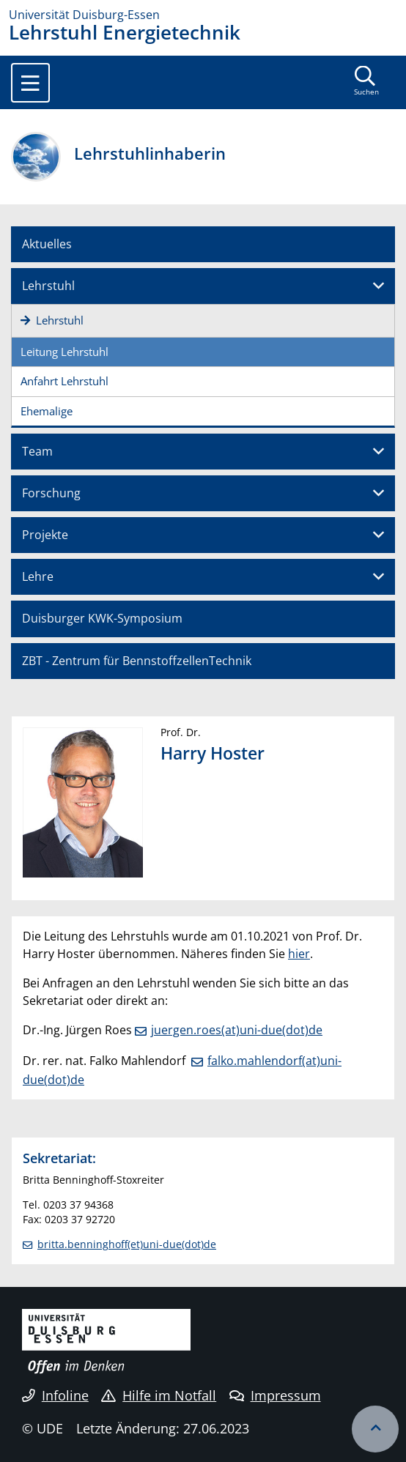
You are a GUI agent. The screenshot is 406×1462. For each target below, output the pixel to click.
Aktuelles (47, 244)
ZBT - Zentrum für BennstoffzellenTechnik (136, 661)
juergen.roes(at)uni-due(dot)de (236, 1030)
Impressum (275, 1395)
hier (299, 954)
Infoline (55, 1395)
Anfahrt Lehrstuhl (64, 381)
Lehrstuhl (48, 286)
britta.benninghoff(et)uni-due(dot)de (126, 1244)
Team (37, 451)
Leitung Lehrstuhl (64, 351)
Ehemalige (47, 411)
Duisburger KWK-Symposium (102, 618)
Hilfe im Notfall (158, 1395)
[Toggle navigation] (30, 83)
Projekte (45, 535)
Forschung (51, 493)
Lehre (37, 576)
